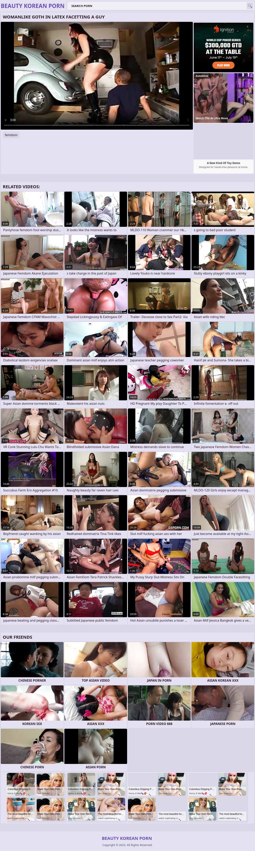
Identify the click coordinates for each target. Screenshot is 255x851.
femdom (11, 135)
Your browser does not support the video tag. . (97, 76)
